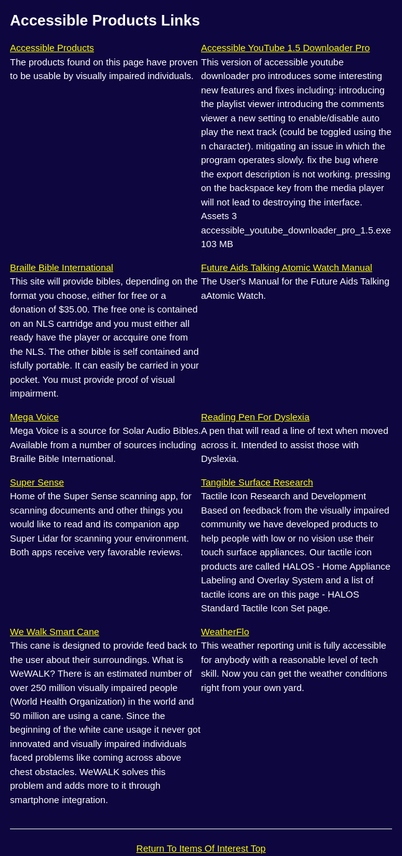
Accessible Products (52, 47)
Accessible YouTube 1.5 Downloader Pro (285, 47)
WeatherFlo (225, 631)
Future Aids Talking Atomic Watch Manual (286, 267)
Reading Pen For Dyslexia (255, 417)
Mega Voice (34, 417)
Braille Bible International (61, 267)
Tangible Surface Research (257, 482)
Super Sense (37, 482)
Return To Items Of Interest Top (201, 848)
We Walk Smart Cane (54, 631)
